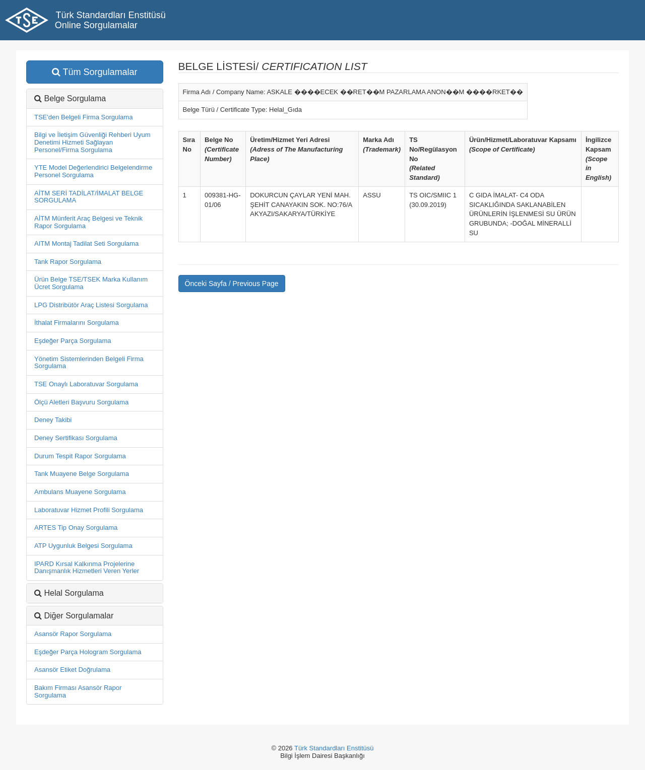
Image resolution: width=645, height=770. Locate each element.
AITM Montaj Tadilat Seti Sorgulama (86, 243)
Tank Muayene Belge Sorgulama (81, 473)
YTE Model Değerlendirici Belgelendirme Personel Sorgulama (93, 171)
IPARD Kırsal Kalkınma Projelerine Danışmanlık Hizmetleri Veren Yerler (86, 567)
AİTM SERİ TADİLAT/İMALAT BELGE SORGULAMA (88, 196)
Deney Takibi (53, 420)
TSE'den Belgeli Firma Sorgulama (83, 117)
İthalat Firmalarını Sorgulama (76, 322)
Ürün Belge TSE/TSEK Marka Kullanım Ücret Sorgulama (91, 283)
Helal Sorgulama (73, 593)
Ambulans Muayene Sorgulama (79, 492)
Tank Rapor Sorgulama (67, 261)
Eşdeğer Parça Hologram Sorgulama (87, 652)
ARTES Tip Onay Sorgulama (75, 527)
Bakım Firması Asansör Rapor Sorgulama (77, 691)
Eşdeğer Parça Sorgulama (72, 340)
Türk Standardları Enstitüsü (334, 748)
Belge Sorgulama (75, 98)
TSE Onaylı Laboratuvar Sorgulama (86, 384)
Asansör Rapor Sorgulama (72, 634)
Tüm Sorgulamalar (95, 72)
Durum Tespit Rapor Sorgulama (80, 456)
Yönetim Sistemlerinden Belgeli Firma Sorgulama (89, 362)
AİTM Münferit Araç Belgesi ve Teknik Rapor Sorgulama (88, 222)
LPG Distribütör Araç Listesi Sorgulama (91, 305)
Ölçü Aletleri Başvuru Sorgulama (81, 402)
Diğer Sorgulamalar (78, 615)
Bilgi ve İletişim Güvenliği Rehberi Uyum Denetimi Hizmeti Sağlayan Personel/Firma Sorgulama (92, 142)
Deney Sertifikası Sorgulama (75, 438)
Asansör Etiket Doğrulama (72, 669)
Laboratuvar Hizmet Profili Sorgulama (88, 510)
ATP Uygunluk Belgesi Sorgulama (83, 545)
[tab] (95, 615)
